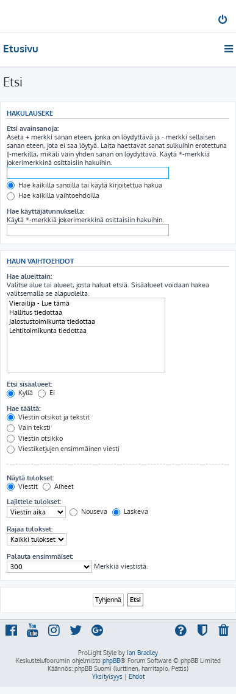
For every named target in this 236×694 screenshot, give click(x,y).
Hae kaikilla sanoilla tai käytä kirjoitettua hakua (84, 185)
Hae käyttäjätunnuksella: (45, 211)
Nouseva (88, 511)
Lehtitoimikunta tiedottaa (86, 330)
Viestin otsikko (35, 438)
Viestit (22, 486)
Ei (46, 392)
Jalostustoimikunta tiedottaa (86, 321)
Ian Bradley (142, 652)
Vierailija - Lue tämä (86, 303)
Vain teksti (29, 427)
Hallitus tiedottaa (86, 312)
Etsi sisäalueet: (29, 384)
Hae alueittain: (29, 276)
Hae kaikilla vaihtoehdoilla (53, 195)
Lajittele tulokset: (34, 501)
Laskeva (130, 511)
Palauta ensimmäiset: (40, 556)
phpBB (111, 660)
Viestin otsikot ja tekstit (48, 417)
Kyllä (20, 392)
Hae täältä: (23, 408)
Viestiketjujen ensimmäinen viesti (63, 448)
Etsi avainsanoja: (33, 128)
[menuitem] (223, 20)
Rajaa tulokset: (29, 529)
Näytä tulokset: (30, 478)
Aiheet (58, 486)
